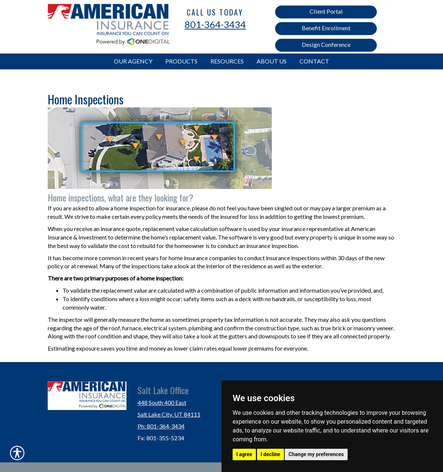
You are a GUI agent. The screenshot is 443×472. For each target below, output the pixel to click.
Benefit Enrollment (326, 27)
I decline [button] (270, 454)
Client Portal (326, 11)
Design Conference (326, 44)
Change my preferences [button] (316, 454)
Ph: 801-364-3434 (161, 426)
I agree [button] (244, 454)
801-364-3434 (215, 24)
